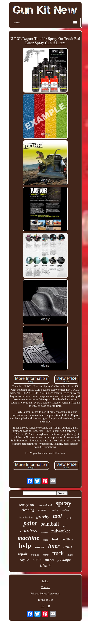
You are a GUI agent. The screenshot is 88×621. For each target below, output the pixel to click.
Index (45, 581)
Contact (45, 587)
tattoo (45, 540)
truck (58, 553)
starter (39, 547)
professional (45, 505)
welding (35, 554)
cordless (28, 530)
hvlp (25, 545)
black (45, 565)
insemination (26, 517)
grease (42, 510)
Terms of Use (45, 599)
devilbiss (67, 539)
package (64, 559)
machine (28, 537)
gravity (42, 516)
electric (69, 518)
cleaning (28, 510)
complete (54, 510)
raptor (24, 560)
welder (65, 510)
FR (48, 606)
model (49, 560)
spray (64, 503)
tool (57, 516)
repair (22, 554)
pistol (45, 554)
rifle (36, 560)
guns (70, 554)
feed (55, 539)
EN (42, 606)
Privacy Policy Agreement (45, 593)
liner (54, 545)
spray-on (26, 504)
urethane (44, 533)
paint (30, 523)
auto (67, 546)
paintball (49, 524)
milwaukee (60, 531)
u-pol (65, 526)
